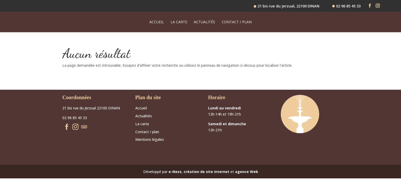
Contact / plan (237, 22)
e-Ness (175, 171)
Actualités (204, 22)
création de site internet (206, 171)
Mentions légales (149, 139)
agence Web (246, 171)
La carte (179, 22)
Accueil (156, 22)
